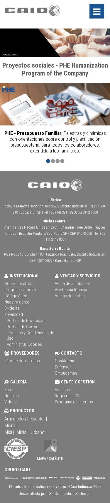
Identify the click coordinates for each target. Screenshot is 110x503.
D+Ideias (11, 308)
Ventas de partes (70, 296)
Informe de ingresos (22, 360)
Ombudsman (66, 373)
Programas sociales (22, 289)
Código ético (15, 296)
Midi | (9, 432)
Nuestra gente (16, 302)
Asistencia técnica (71, 289)
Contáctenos (66, 360)
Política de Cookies (23, 326)
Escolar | (39, 419)
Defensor (63, 367)
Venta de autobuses (72, 283)
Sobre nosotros (18, 283)
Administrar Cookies (24, 344)
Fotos (9, 389)
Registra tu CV (67, 395)
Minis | (22, 432)
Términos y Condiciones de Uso (30, 335)
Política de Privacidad (26, 320)
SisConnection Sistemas (70, 493)
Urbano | (39, 432)
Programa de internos (74, 402)
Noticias (11, 395)
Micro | (10, 425)
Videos (10, 402)
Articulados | (16, 419)
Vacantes (63, 389)
